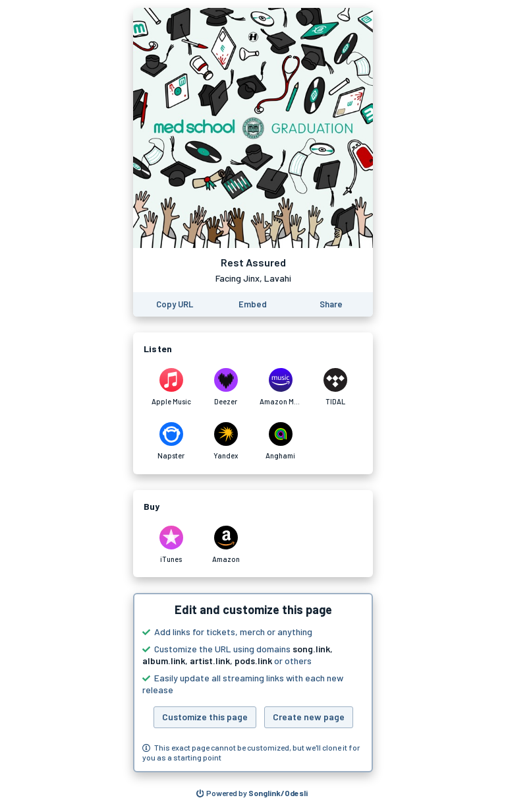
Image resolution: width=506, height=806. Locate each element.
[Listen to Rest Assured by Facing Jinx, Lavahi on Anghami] (280, 441)
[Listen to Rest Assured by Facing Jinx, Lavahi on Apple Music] (171, 387)
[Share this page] (331, 304)
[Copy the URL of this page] (174, 304)
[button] (253, 682)
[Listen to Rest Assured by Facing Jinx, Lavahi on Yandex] (225, 441)
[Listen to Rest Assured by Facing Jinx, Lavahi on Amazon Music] (280, 387)
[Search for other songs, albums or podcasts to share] (252, 793)
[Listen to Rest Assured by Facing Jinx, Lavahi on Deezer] (225, 387)
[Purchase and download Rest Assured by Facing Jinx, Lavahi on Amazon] (225, 545)
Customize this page (205, 716)
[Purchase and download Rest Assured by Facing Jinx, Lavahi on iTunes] (171, 545)
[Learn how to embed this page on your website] (253, 304)
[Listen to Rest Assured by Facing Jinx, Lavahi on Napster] (171, 441)
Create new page (309, 716)
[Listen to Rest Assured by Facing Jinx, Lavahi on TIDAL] (335, 387)
